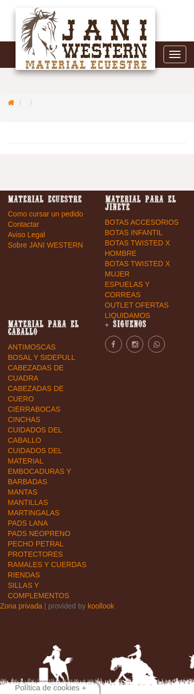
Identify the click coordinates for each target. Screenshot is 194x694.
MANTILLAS (28, 502)
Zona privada (22, 606)
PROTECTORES (35, 554)
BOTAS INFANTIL (134, 232)
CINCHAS (24, 419)
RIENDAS (24, 575)
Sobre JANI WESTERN (45, 245)
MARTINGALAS (33, 513)
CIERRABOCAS (34, 409)
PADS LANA (28, 523)
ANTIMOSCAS (32, 347)
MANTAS (22, 492)
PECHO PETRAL (36, 544)
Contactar (23, 224)
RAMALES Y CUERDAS (47, 564)
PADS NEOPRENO (39, 533)
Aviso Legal (26, 234)
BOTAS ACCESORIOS (142, 222)
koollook (100, 606)
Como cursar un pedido (45, 214)
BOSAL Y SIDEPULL (41, 357)
